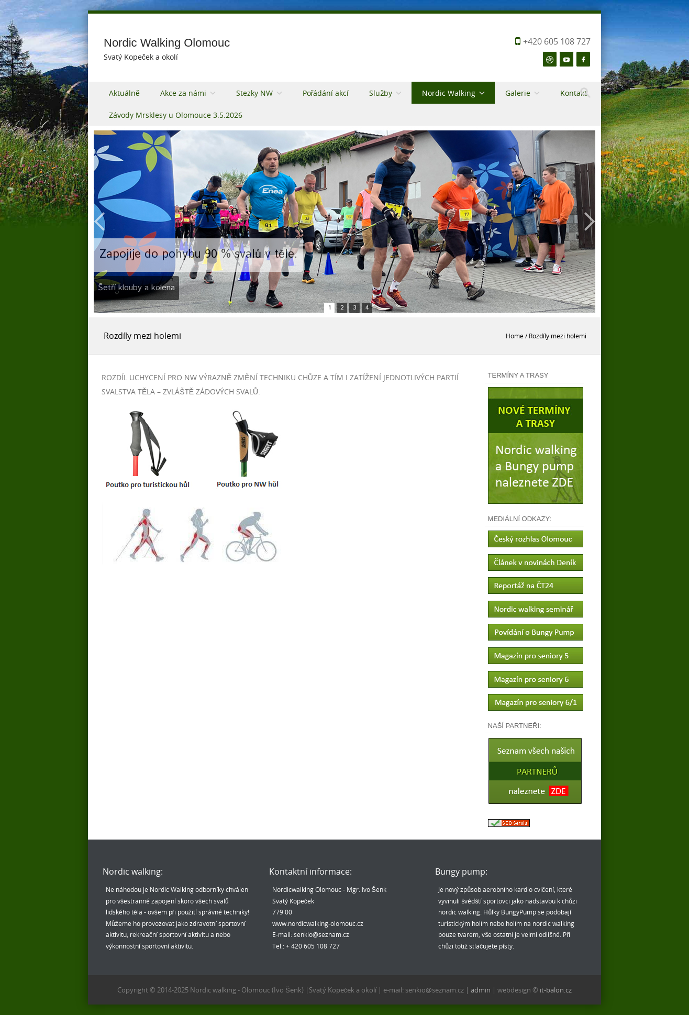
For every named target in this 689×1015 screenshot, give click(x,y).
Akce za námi (183, 93)
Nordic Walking (448, 93)
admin (481, 990)
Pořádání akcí (326, 93)
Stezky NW (254, 93)
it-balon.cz (556, 990)
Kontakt (573, 93)
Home (515, 336)
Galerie (517, 93)
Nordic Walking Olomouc (167, 42)
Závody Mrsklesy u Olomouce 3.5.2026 (175, 115)
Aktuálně (124, 93)
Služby (380, 93)
